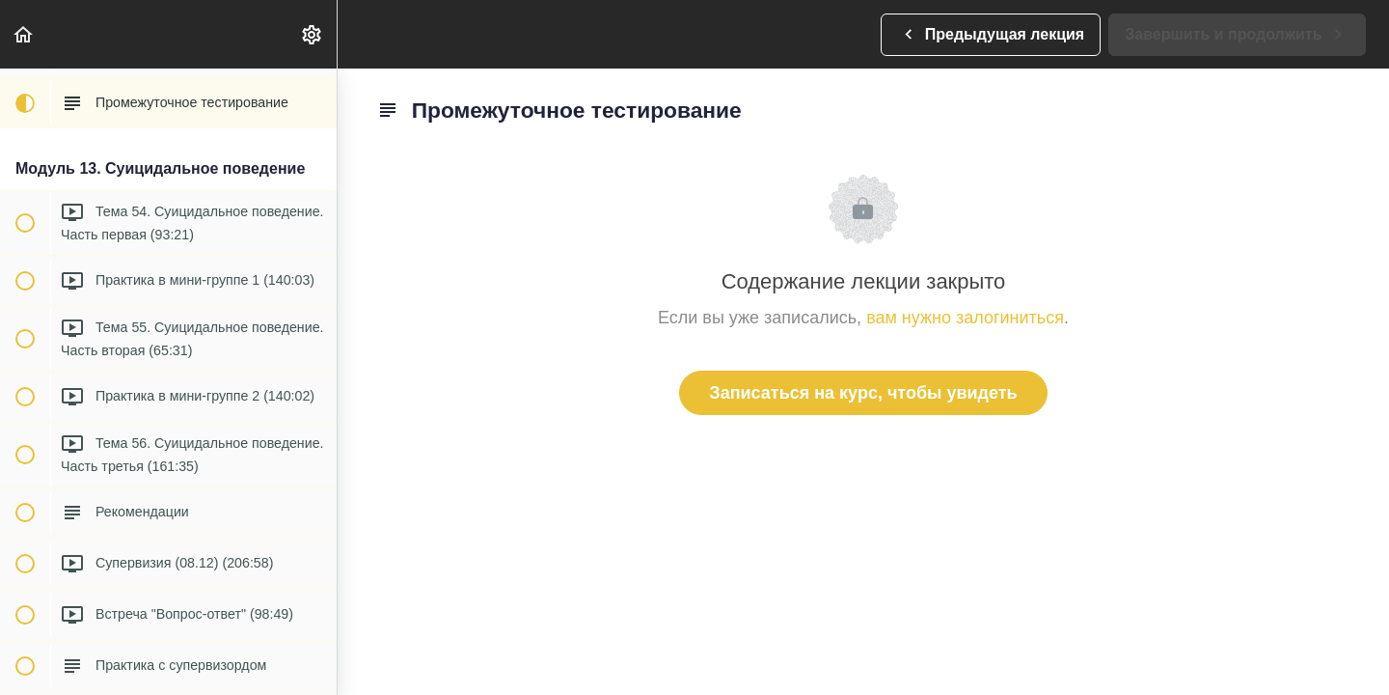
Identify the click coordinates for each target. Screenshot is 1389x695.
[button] (24, 34)
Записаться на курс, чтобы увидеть (863, 393)
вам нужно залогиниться (965, 317)
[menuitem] (312, 34)
